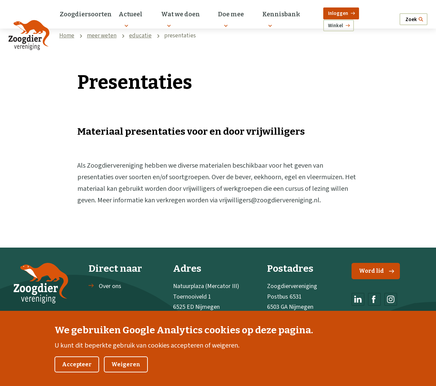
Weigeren (125, 373)
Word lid (376, 271)
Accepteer (77, 373)
